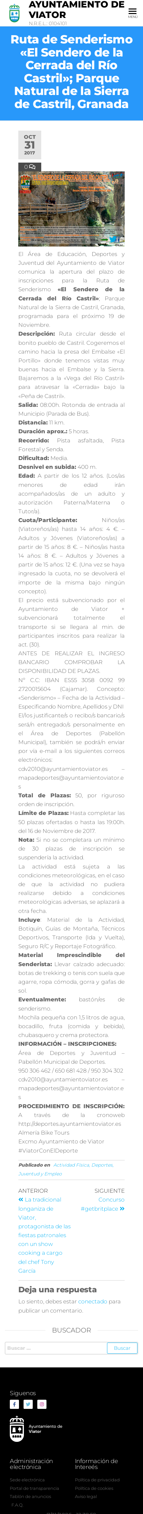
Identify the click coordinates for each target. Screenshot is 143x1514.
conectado (92, 1301)
